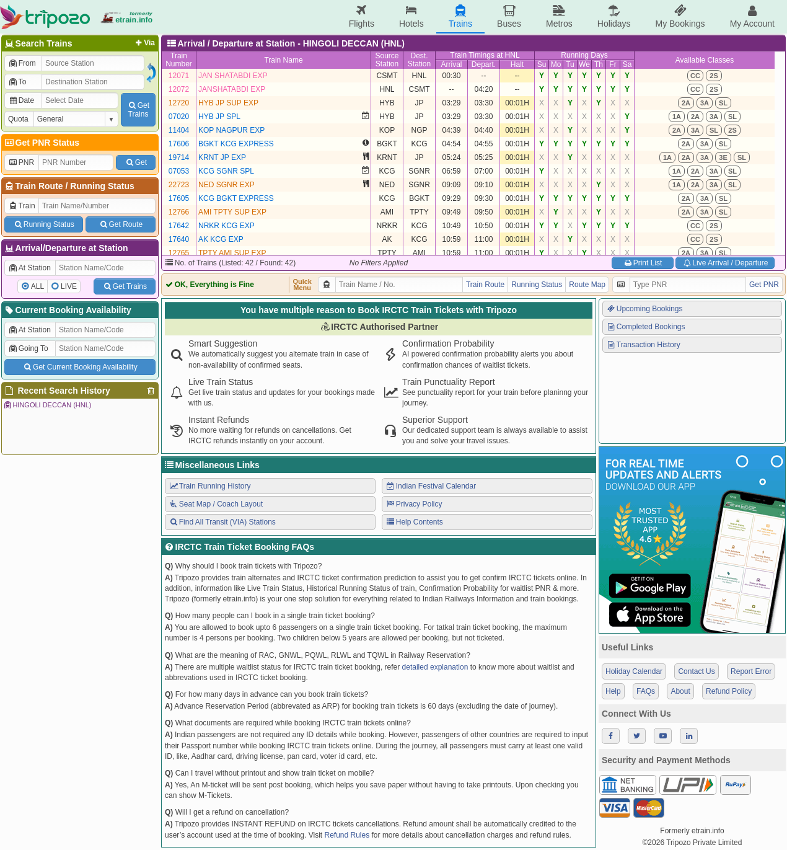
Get (136, 162)
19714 (179, 157)
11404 (179, 130)
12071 (179, 75)
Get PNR (764, 284)
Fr (612, 64)
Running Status (102, 186)
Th (598, 64)
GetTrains (138, 109)
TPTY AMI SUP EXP (232, 253)
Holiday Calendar (633, 671)
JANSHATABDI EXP (231, 89)
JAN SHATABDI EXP (233, 75)
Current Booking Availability (67, 310)
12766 (179, 212)
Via (144, 42)
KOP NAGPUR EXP (231, 130)
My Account (752, 16)
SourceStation (386, 59)
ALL (37, 286)
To (17, 81)
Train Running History (209, 486)
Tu (570, 64)
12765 (179, 253)
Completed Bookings (645, 326)
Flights (361, 16)
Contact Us (696, 671)
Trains (460, 16)
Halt (517, 64)
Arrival (451, 64)
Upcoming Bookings (644, 308)
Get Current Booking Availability (79, 367)
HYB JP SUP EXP (228, 103)
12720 (179, 103)
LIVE (69, 286)
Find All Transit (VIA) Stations (222, 522)
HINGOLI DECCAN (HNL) (47, 405)
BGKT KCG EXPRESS (236, 143)
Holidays (614, 16)
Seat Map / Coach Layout (216, 504)
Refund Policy (729, 691)
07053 (179, 171)
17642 (179, 225)
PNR (21, 162)
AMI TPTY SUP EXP (232, 212)
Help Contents (414, 522)
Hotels (411, 16)
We (584, 64)
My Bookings (680, 16)
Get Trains (124, 286)
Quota (18, 119)
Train (21, 205)
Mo (556, 64)
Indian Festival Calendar (430, 486)
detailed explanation (435, 667)
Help (613, 691)
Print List (642, 263)
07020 (179, 116)
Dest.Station (419, 59)
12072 (179, 89)
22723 (179, 184)
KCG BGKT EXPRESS (236, 198)
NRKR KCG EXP (226, 225)
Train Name (283, 60)
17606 (179, 143)
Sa (627, 64)
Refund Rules (346, 835)
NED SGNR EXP (226, 184)
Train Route (39, 186)
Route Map (587, 284)
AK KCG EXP (221, 239)
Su (542, 64)
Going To (28, 348)
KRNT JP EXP (222, 157)
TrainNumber (178, 59)
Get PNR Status (41, 143)
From (22, 63)
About (680, 691)
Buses (509, 16)
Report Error (751, 671)
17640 (179, 239)
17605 (179, 198)
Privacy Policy (413, 504)
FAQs (645, 691)
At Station (29, 267)
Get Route (121, 224)
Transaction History (643, 344)
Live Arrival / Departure (725, 263)
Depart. (484, 64)
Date (21, 100)
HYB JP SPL (219, 116)
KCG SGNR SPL (226, 171)
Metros (559, 16)
